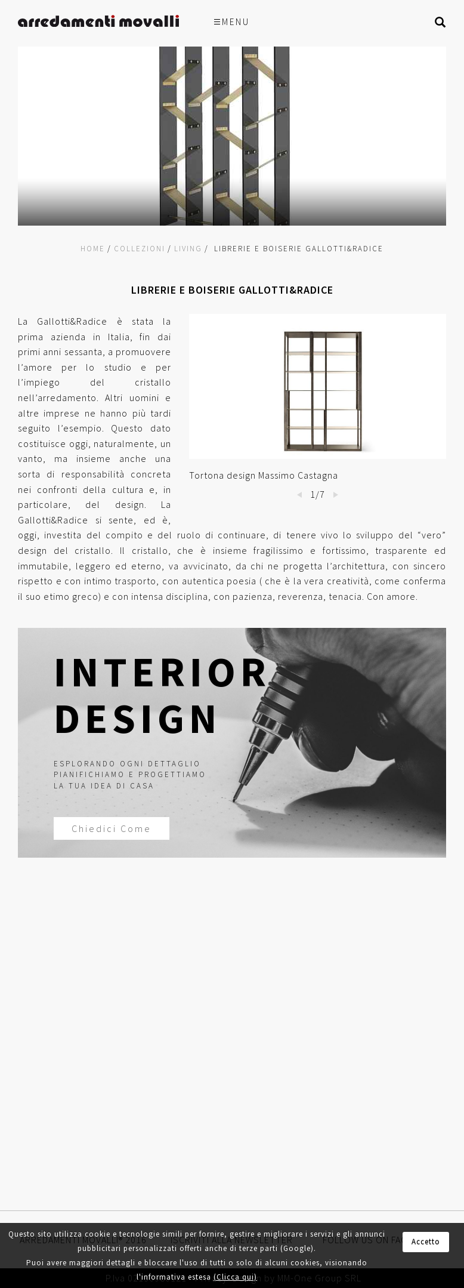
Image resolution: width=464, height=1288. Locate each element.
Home (93, 249)
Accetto (426, 1242)
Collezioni (139, 249)
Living (188, 249)
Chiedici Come (109, 828)
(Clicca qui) (235, 1277)
